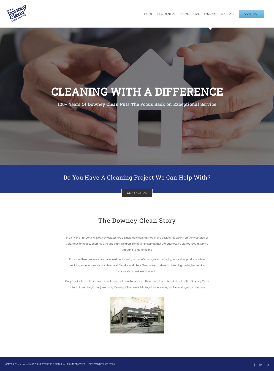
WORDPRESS (108, 364)
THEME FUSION (52, 364)
